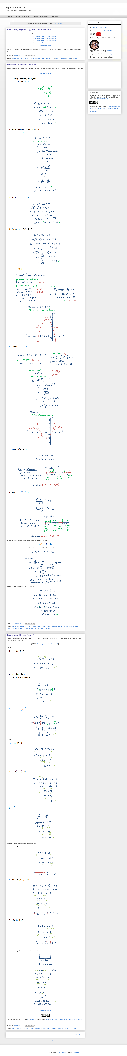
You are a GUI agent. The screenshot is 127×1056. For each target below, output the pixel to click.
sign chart (40, 628)
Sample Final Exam (45, 45)
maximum (65, 626)
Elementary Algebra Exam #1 (21, 635)
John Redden (31, 1019)
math (42, 58)
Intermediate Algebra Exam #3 (21, 64)
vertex (49, 628)
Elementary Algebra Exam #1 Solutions (45, 36)
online (52, 58)
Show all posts (58, 23)
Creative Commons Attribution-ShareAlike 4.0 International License (104, 107)
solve (45, 628)
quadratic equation (12, 628)
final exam (37, 58)
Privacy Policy (93, 111)
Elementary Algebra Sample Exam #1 (47, 644)
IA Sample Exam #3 (45, 73)
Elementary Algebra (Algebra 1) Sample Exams (29, 29)
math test (47, 58)
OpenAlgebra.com (102, 98)
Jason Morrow (62, 1052)
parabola (71, 626)
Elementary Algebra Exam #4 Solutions (45, 42)
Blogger (76, 1052)
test (70, 58)
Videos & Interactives (23, 16)
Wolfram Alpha (109, 54)
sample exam (59, 58)
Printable (96, 27)
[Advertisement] (104, 74)
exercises (31, 58)
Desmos (109, 51)
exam (30, 626)
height (38, 626)
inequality (37, 1028)
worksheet (75, 58)
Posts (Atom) (49, 1040)
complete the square (22, 626)
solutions (65, 58)
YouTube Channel (109, 31)
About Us (55, 16)
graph (34, 626)
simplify (67, 1028)
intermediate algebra (53, 626)
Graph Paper (103, 27)
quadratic (77, 626)
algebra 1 (19, 1028)
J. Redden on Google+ (45, 1010)
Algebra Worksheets (41, 16)
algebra (14, 58)
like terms (43, 1028)
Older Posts (79, 1035)
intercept (43, 626)
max (60, 626)
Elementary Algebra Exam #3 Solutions (45, 40)
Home (10, 16)
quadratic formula (23, 628)
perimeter (53, 1028)
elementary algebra (22, 58)
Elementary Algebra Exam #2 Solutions (45, 38)
